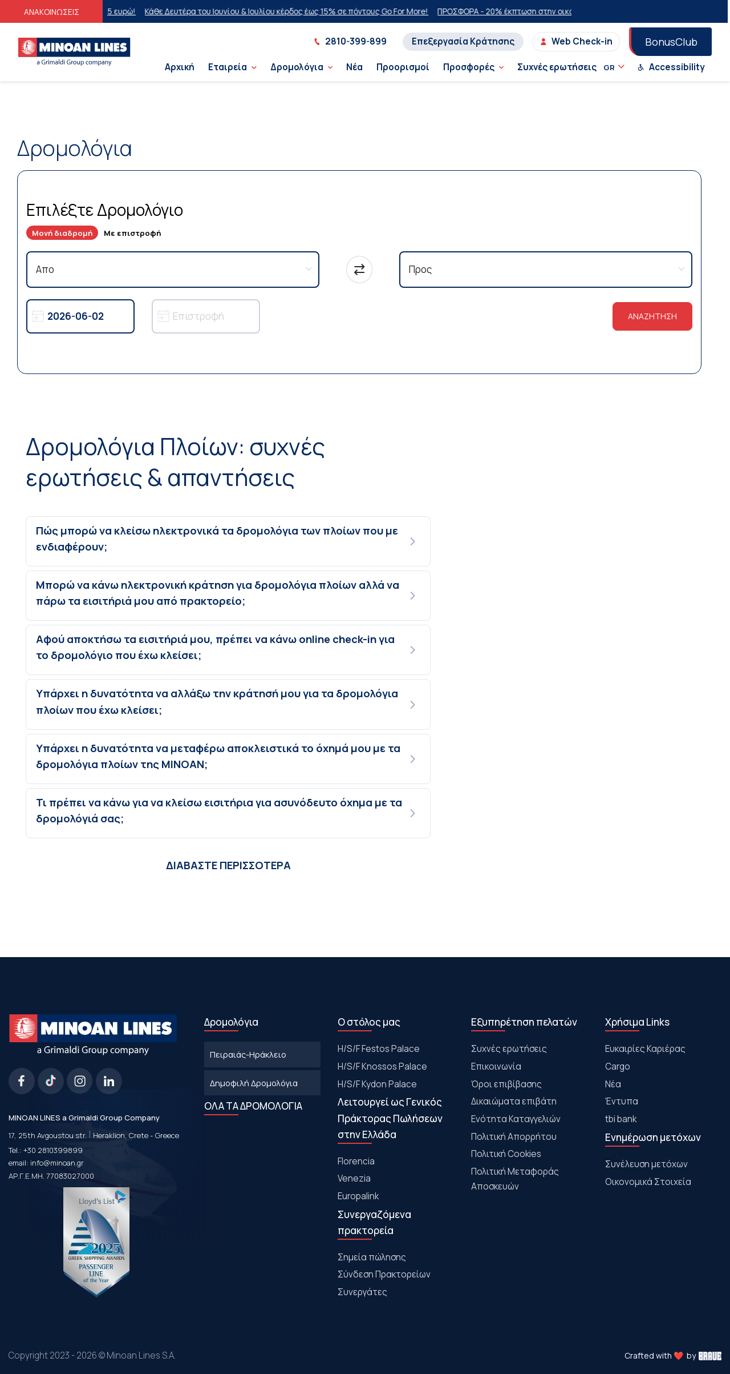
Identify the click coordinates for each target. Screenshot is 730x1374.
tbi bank (620, 1119)
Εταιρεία (232, 67)
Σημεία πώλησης (372, 1257)
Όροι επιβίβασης (506, 1084)
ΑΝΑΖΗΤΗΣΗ (652, 316)
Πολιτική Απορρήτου (514, 1137)
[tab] (229, 541)
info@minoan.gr (57, 1163)
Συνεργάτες (362, 1292)
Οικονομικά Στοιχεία (648, 1182)
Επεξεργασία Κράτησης (463, 41)
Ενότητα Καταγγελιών (516, 1119)
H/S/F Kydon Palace (377, 1084)
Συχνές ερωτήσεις (557, 67)
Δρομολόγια (301, 67)
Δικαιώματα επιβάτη (514, 1101)
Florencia (356, 1161)
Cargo (617, 1066)
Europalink (358, 1196)
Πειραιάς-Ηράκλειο (248, 1054)
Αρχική (179, 67)
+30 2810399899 (53, 1150)
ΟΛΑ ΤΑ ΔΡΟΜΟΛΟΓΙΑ (253, 1105)
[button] (229, 541)
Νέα (354, 67)
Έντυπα (621, 1101)
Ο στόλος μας (369, 1022)
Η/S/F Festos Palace (379, 1049)
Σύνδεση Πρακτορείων (384, 1274)
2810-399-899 (350, 41)
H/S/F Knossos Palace (382, 1066)
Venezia (354, 1178)
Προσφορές (473, 67)
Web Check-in (576, 41)
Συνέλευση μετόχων (646, 1164)
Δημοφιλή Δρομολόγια (254, 1082)
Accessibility (671, 67)
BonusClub (671, 41)
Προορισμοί (402, 67)
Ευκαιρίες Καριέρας (645, 1049)
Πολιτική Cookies (506, 1154)
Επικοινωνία (496, 1066)
